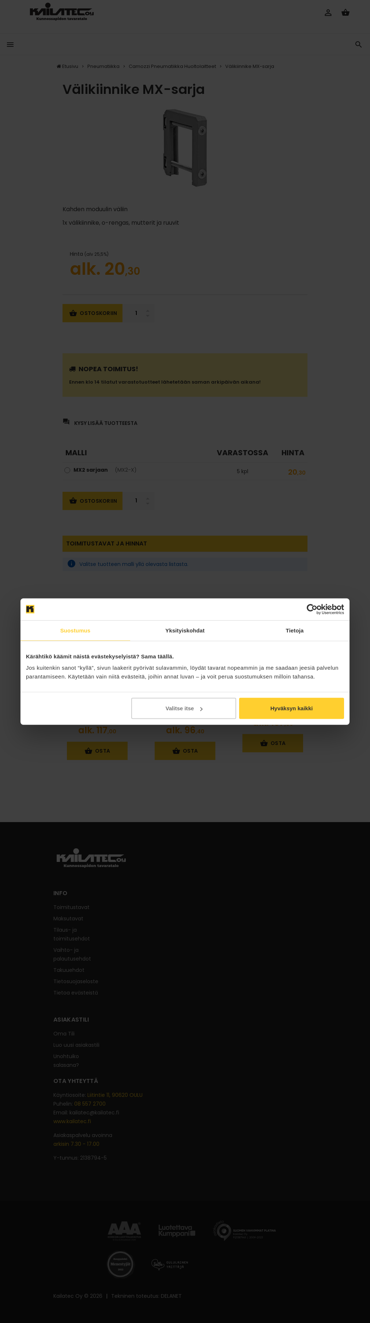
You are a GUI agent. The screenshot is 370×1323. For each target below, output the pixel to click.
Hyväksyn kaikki (291, 708)
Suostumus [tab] (75, 630)
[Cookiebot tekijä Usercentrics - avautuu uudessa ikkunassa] (312, 609)
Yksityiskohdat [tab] (184, 630)
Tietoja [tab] (295, 630)
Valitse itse (184, 708)
